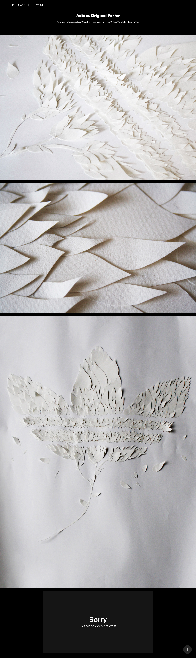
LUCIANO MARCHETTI (20, 5)
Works (40, 5)
